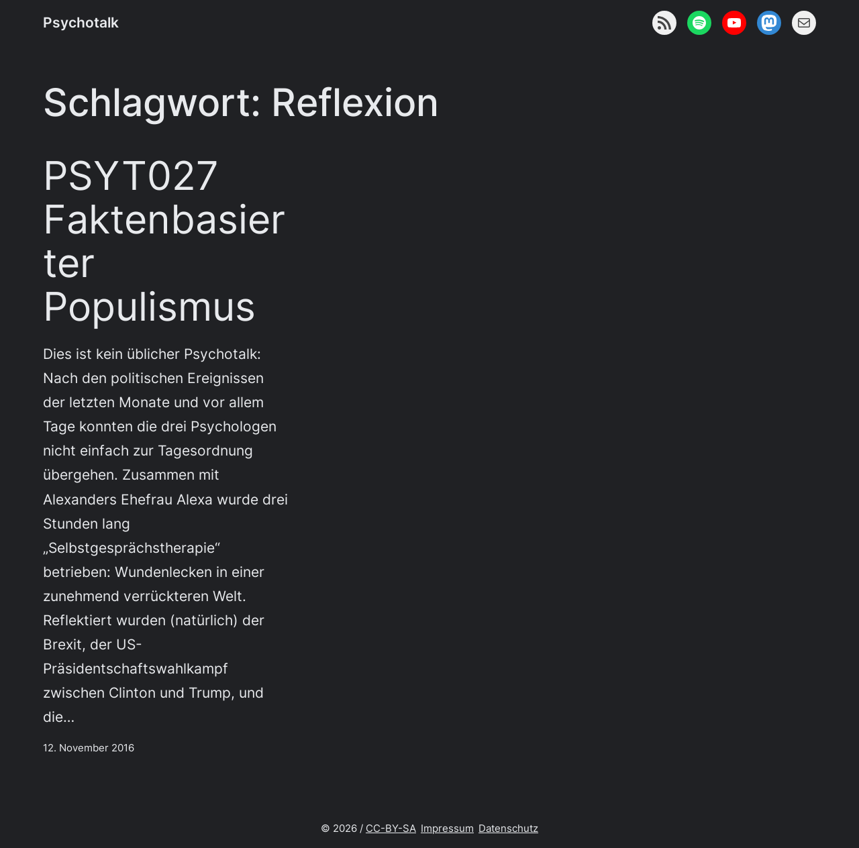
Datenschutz (508, 828)
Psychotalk (81, 22)
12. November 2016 (88, 747)
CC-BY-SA (391, 828)
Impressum (447, 828)
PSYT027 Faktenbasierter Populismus (164, 241)
